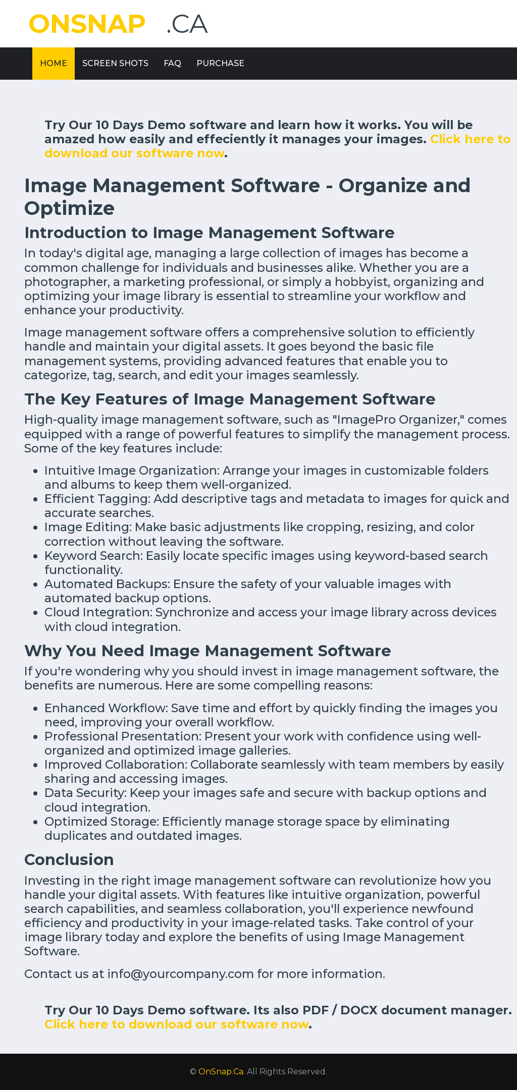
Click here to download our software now (176, 1024)
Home (53, 63)
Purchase (220, 63)
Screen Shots (115, 63)
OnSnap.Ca (220, 1071)
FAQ (172, 63)
